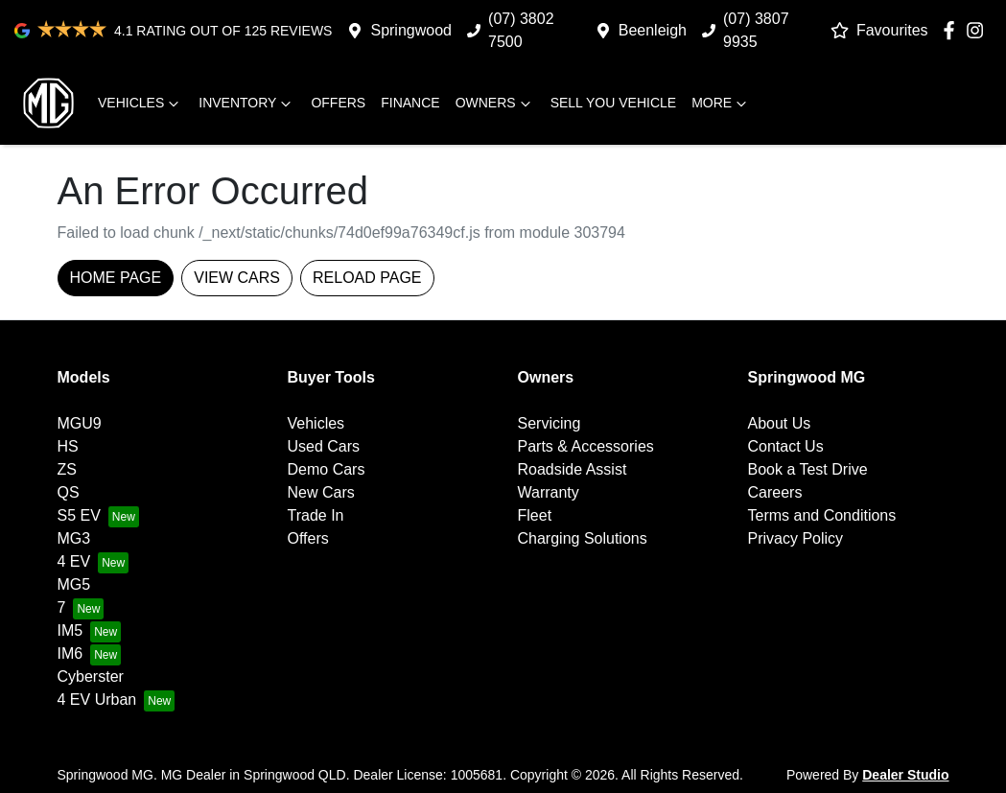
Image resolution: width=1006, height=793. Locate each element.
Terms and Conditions (822, 515)
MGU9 (80, 423)
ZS (67, 469)
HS (68, 446)
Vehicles (140, 103)
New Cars (321, 492)
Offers (338, 102)
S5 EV (79, 515)
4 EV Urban (97, 699)
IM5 (70, 630)
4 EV (74, 561)
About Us (779, 423)
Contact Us (786, 446)
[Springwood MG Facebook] (953, 30)
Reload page (367, 277)
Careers (775, 492)
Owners (495, 103)
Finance (410, 102)
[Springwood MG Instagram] (979, 30)
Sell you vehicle (613, 102)
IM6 (70, 653)
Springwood (411, 30)
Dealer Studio (905, 774)
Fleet (535, 515)
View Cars (237, 277)
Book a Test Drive (808, 469)
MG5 (74, 584)
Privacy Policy (796, 538)
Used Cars (324, 446)
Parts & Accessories (586, 446)
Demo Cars (326, 469)
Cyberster (91, 676)
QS (69, 492)
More (721, 103)
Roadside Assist (572, 469)
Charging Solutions (582, 538)
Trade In (316, 515)
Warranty (548, 492)
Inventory (247, 103)
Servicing (549, 423)
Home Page (116, 277)
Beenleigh (653, 30)
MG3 (74, 538)
